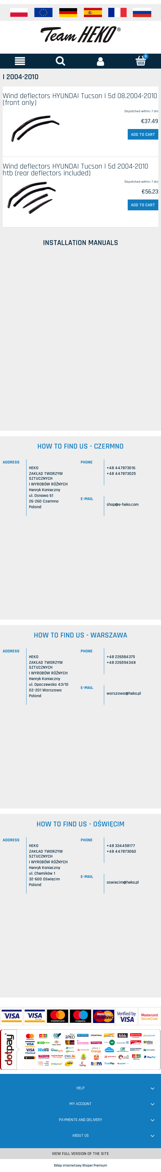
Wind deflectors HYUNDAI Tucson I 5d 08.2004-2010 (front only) (80, 99)
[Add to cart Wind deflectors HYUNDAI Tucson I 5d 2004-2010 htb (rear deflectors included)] (143, 204)
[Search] (60, 60)
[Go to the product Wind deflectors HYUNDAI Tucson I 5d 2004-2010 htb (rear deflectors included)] (34, 199)
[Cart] (141, 60)
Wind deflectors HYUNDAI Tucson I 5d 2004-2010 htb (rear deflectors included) (75, 170)
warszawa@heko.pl (124, 693)
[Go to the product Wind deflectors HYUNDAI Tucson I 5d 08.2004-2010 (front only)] (34, 128)
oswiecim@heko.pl (123, 882)
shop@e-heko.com (123, 504)
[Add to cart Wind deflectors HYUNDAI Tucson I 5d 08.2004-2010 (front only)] (143, 134)
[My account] (101, 61)
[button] (20, 61)
